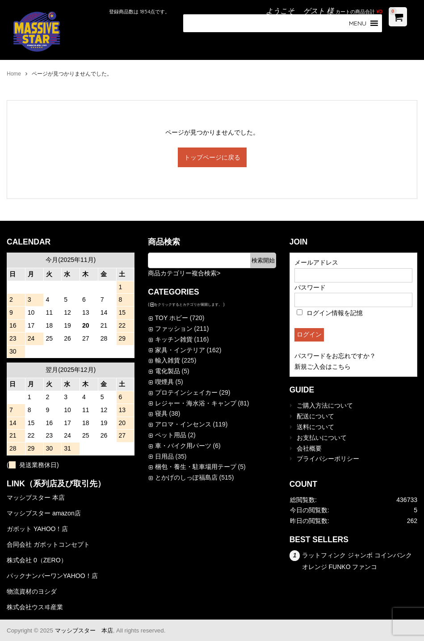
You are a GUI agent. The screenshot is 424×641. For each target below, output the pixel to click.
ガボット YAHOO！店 (37, 528)
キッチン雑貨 (174, 339)
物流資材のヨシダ (32, 591)
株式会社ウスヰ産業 (35, 607)
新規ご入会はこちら (322, 366)
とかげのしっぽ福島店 (186, 477)
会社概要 (309, 448)
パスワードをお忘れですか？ (335, 355)
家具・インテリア (180, 350)
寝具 (161, 413)
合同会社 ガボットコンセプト (48, 544)
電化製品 (167, 371)
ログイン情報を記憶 (330, 312)
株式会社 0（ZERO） (37, 560)
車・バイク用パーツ (183, 445)
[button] (357, 23)
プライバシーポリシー (328, 458)
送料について (315, 426)
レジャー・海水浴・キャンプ (195, 403)
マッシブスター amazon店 (44, 513)
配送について (315, 416)
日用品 (164, 456)
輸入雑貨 (167, 360)
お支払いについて (322, 437)
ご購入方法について (325, 405)
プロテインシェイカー (186, 392)
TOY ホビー (171, 317)
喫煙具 (164, 381)
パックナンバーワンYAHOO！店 (52, 575)
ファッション (174, 328)
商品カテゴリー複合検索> (184, 273)
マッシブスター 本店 (36, 497)
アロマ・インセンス (183, 424)
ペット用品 (170, 435)
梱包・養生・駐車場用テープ (195, 466)
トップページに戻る (212, 157)
